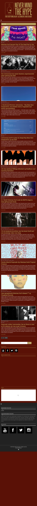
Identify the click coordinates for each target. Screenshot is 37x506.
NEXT (6, 337)
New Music (7, 229)
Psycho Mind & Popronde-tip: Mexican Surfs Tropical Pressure (18, 263)
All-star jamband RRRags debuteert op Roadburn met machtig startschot (18, 170)
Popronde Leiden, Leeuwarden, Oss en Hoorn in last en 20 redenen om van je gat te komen (17, 325)
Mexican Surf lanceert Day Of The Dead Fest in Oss (17, 44)
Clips (3, 229)
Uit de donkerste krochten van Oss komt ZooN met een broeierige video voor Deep (17, 232)
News (3, 42)
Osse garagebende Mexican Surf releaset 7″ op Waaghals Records (16, 294)
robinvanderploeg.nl (18, 447)
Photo (3, 198)
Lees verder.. (3, 52)
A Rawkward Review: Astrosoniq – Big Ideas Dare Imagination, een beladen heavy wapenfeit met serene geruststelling (17, 106)
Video (10, 229)
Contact (2, 410)
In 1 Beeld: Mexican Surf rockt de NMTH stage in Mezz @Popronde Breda (17, 201)
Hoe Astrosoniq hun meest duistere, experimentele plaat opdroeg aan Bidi (17, 75)
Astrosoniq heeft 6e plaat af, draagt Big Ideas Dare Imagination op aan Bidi (17, 139)
